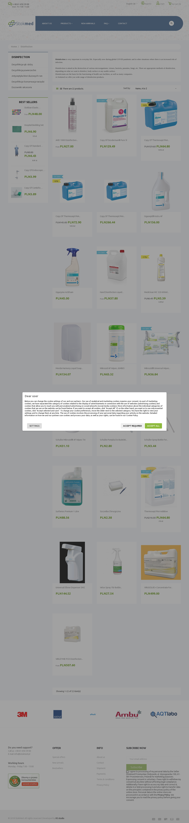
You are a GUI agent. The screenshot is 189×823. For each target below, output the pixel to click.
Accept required (132, 426)
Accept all (153, 426)
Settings (34, 426)
